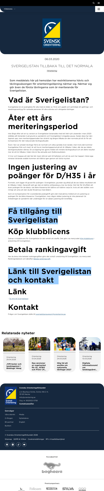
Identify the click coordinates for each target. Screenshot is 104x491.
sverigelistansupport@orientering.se (51, 314)
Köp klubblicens (86, 238)
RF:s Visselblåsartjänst (55, 439)
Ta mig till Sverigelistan (18, 299)
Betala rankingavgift (41, 259)
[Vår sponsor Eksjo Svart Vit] (82, 489)
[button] (47, 9)
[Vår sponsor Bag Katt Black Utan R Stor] (52, 467)
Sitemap (8, 439)
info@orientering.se (27, 397)
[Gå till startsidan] (5, 3)
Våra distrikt (10, 414)
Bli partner (9, 422)
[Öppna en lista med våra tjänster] (98, 3)
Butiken (8, 426)
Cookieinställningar (36, 439)
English (22, 422)
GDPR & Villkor (19, 439)
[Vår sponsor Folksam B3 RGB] (35, 489)
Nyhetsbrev (24, 418)
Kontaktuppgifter (26, 404)
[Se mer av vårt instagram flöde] (13, 444)
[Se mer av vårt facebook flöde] (7, 444)
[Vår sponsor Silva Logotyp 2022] (68, 489)
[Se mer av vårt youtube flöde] (24, 444)
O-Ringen (9, 418)
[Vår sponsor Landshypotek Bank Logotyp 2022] (21, 489)
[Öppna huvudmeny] (99, 9)
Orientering (52, 71)
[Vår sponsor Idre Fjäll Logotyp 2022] (52, 489)
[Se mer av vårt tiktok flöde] (18, 444)
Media (21, 414)
